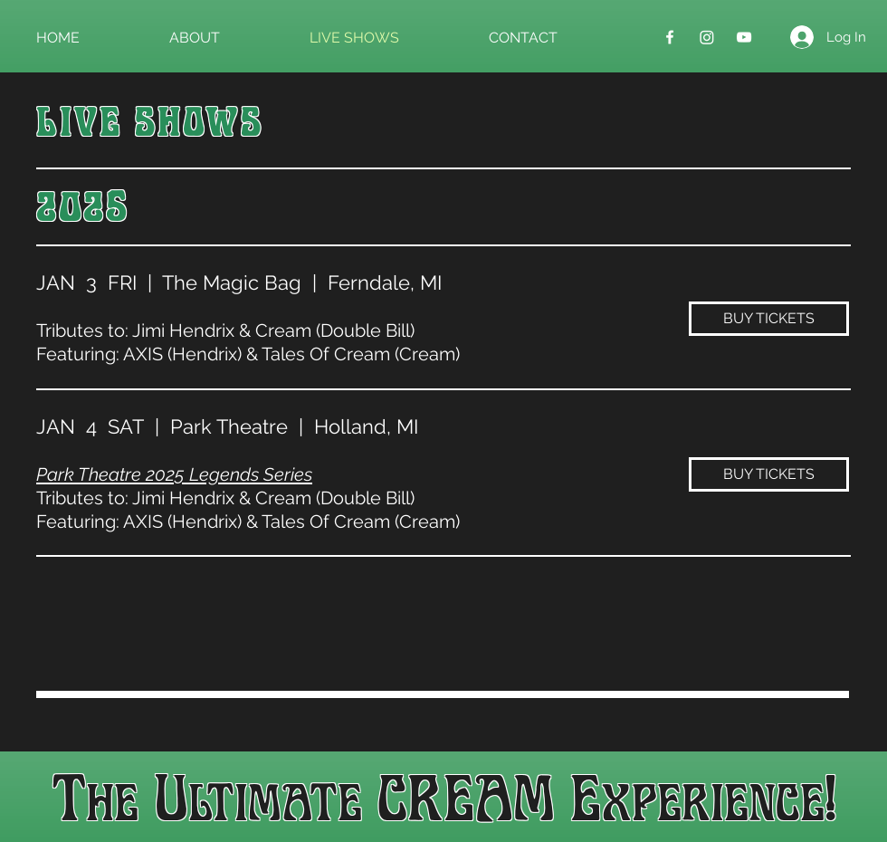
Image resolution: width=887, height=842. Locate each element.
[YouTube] (744, 37)
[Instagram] (707, 37)
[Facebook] (670, 37)
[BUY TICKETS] (769, 318)
